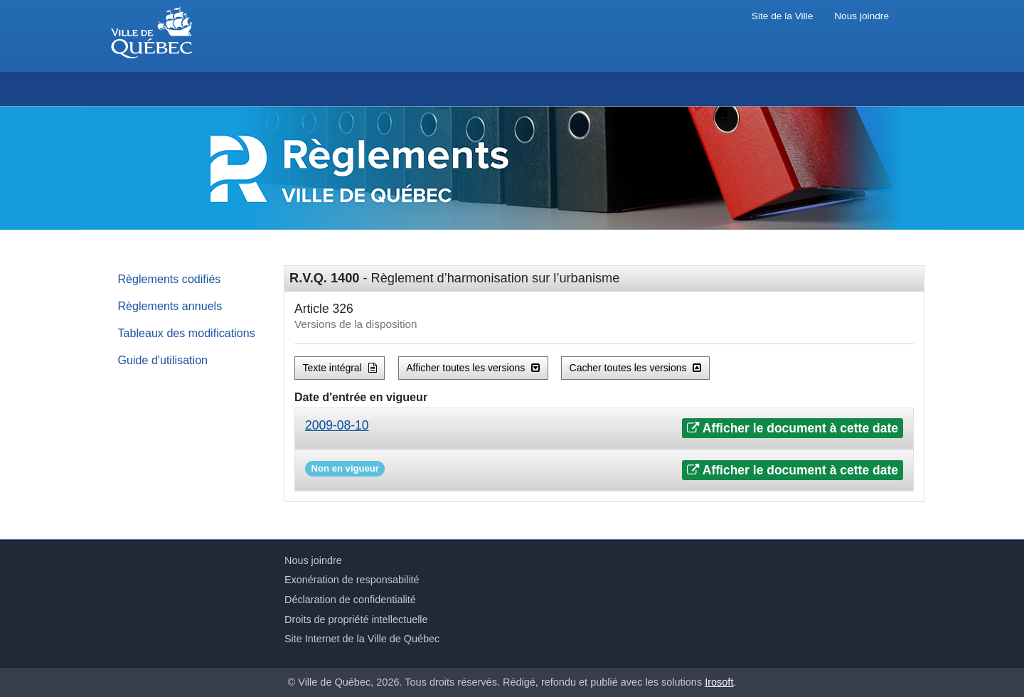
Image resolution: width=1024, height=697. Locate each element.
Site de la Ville (782, 16)
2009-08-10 (337, 425)
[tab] (604, 428)
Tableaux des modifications (186, 332)
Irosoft (719, 682)
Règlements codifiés (169, 278)
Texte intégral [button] (340, 367)
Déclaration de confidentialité (350, 599)
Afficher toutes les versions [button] (473, 367)
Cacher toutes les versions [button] (636, 367)
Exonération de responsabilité (352, 579)
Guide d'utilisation (163, 359)
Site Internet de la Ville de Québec (361, 638)
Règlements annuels (170, 305)
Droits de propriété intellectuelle (356, 619)
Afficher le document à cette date (792, 428)
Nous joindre (861, 16)
